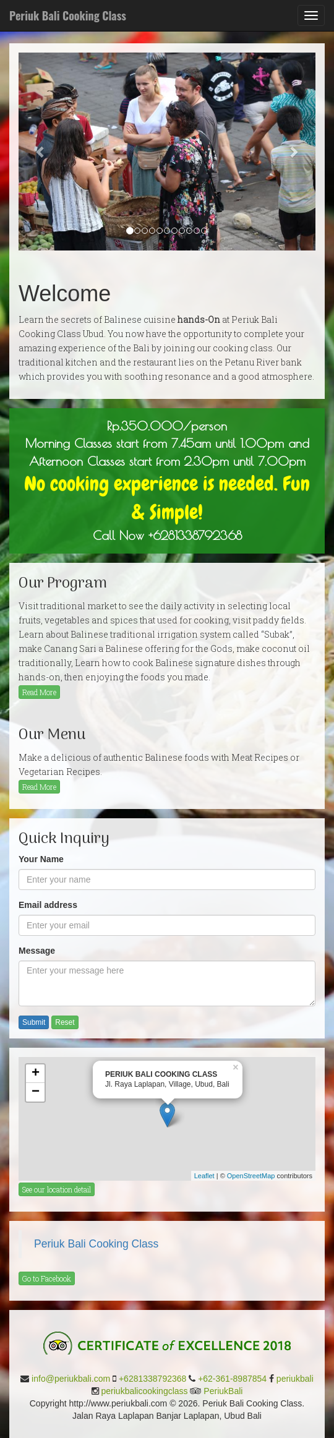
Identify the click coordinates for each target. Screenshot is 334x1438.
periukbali (295, 1379)
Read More (39, 692)
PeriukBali (222, 1391)
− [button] (36, 1092)
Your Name (41, 859)
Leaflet (204, 1175)
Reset (64, 1022)
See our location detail (56, 1189)
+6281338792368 (152, 1379)
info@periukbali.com (71, 1379)
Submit (33, 1022)
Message (37, 951)
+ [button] (36, 1073)
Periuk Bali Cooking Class (96, 1244)
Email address (48, 905)
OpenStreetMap (251, 1175)
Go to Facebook (46, 1278)
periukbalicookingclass (144, 1391)
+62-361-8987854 (232, 1379)
